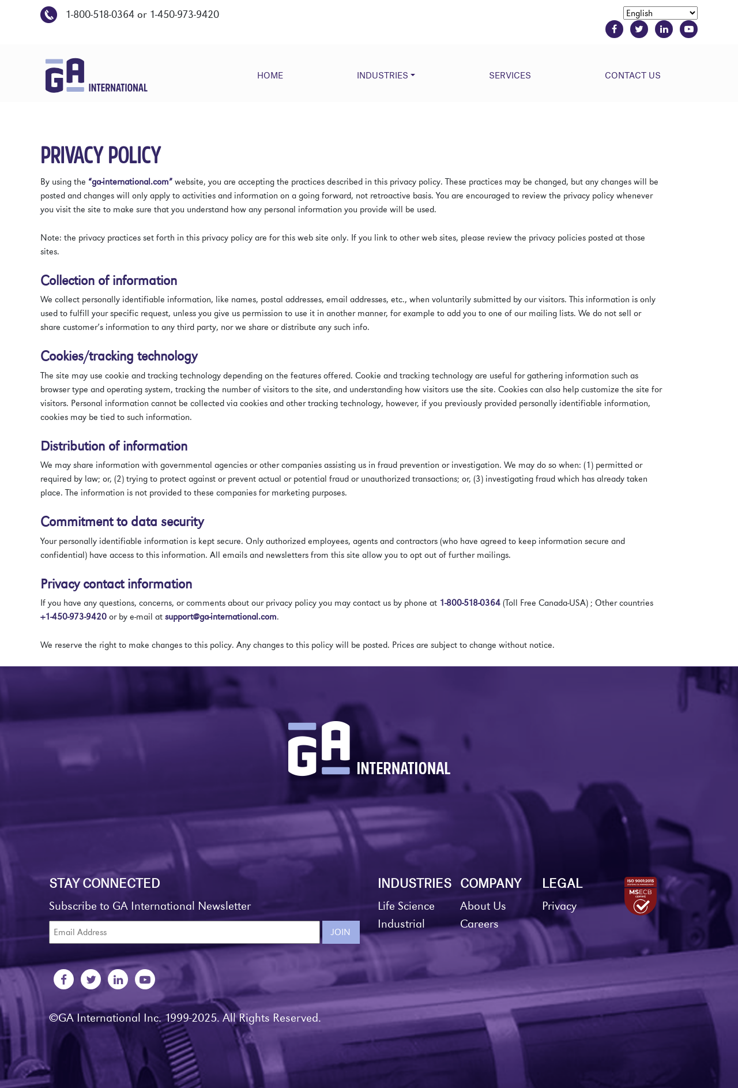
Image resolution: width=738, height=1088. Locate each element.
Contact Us (633, 75)
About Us (483, 906)
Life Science (406, 906)
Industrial (401, 924)
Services (510, 75)
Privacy (559, 906)
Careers (479, 924)
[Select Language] (660, 13)
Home (270, 75)
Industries (382, 75)
